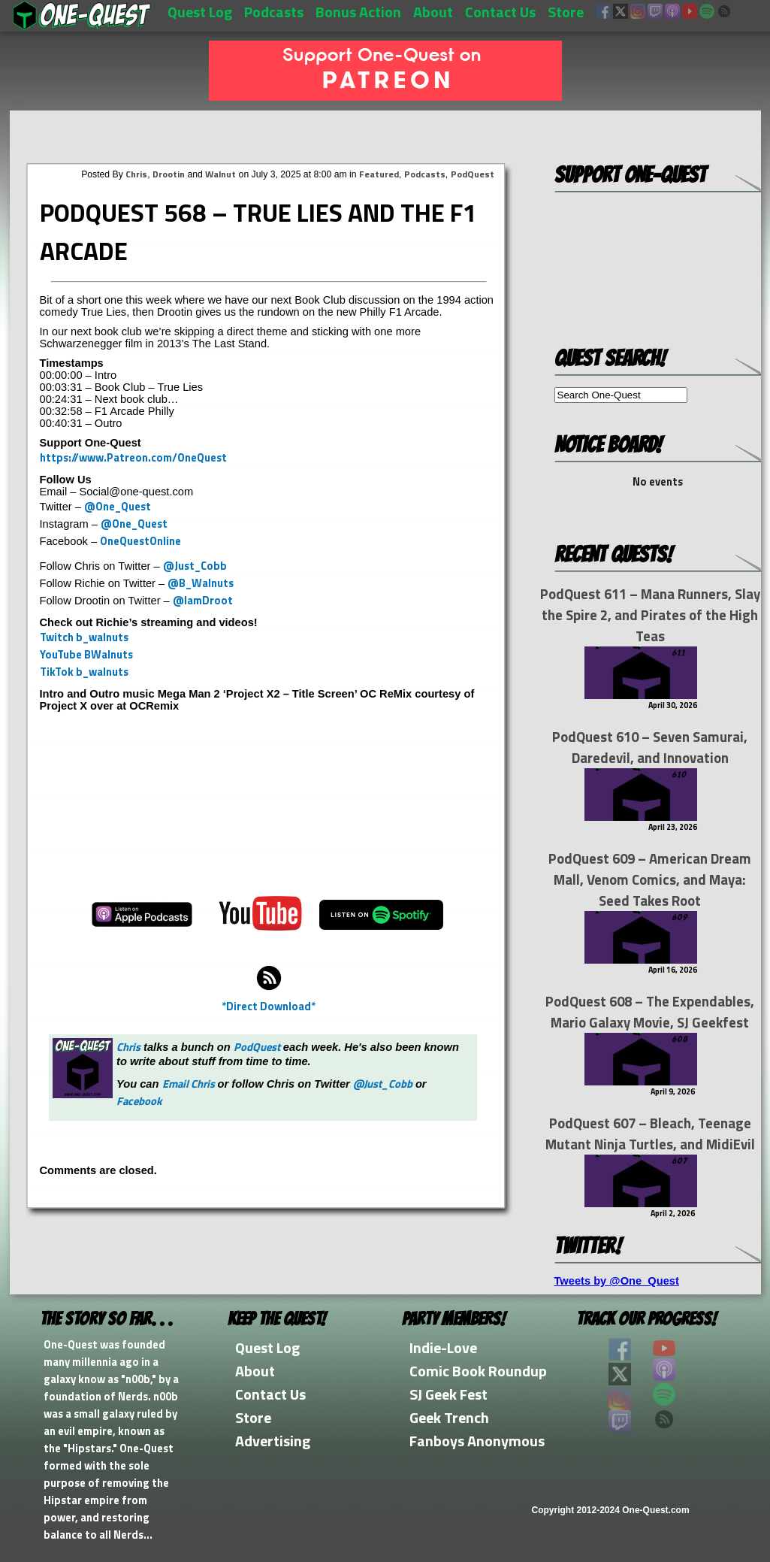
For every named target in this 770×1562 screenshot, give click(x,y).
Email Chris (188, 1083)
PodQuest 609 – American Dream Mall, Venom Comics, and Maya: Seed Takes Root (649, 879)
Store (566, 11)
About (433, 11)
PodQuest (472, 174)
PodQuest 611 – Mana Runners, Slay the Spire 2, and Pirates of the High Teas (650, 614)
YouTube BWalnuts (86, 654)
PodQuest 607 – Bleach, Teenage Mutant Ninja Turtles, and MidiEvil (650, 1133)
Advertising (272, 1440)
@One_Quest (117, 506)
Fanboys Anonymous (477, 1440)
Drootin (168, 174)
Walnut (220, 174)
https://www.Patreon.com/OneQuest (133, 457)
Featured (379, 174)
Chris (136, 174)
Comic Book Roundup (478, 1370)
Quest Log (200, 11)
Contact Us (500, 11)
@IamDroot (203, 600)
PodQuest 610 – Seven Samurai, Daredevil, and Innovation (649, 747)
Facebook (139, 1100)
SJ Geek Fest (448, 1394)
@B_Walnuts (201, 583)
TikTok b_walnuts (84, 671)
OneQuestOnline (140, 540)
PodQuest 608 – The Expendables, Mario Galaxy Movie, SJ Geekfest (649, 1012)
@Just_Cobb (195, 565)
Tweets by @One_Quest (616, 1281)
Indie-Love (443, 1347)
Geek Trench (449, 1417)
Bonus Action (358, 11)
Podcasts (273, 11)
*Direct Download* (269, 1006)
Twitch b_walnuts (84, 637)
